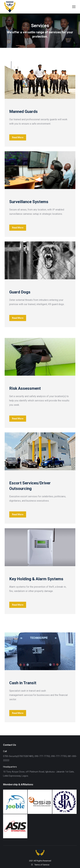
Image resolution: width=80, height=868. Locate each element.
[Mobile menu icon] (74, 7)
